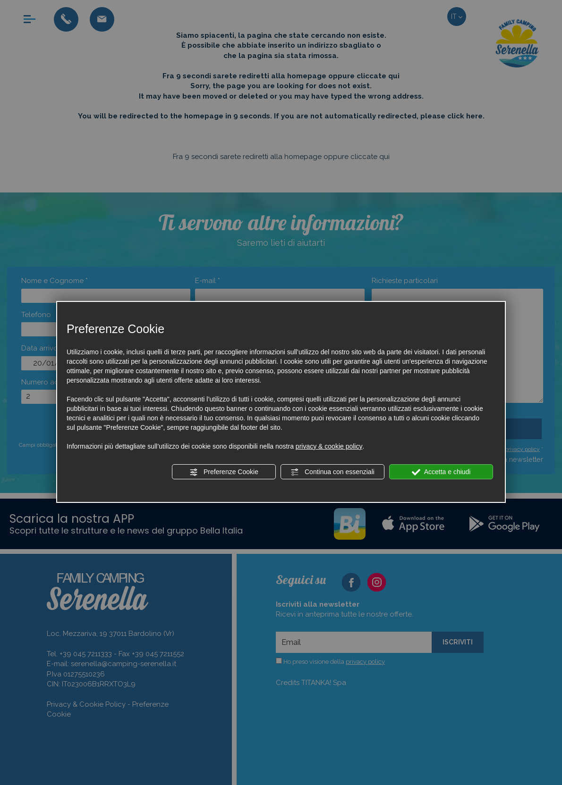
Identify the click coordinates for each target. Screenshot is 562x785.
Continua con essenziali (332, 472)
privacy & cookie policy (329, 446)
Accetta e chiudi (441, 472)
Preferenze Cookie (223, 472)
